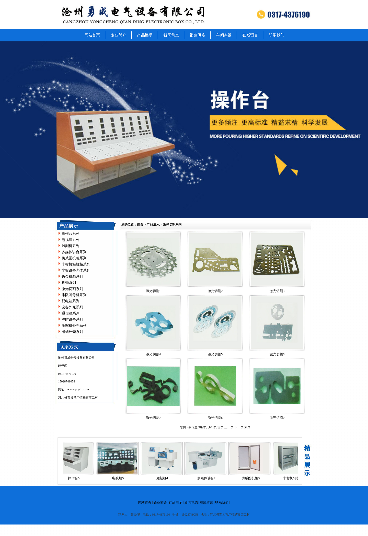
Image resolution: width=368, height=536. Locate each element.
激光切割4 (153, 354)
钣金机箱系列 (72, 276)
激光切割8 (215, 418)
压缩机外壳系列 (74, 326)
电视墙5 (120, 478)
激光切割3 (277, 291)
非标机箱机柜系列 (76, 264)
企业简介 (160, 502)
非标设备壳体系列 (76, 270)
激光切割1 (153, 291)
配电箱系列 (70, 301)
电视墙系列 (70, 240)
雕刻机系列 (70, 246)
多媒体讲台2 (209, 478)
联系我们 (221, 502)
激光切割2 (215, 291)
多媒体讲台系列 (74, 252)
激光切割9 (277, 418)
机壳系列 (69, 283)
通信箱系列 (70, 313)
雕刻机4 (165, 478)
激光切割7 (153, 418)
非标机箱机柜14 (297, 478)
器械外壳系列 (72, 332)
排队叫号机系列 (74, 295)
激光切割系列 (72, 289)
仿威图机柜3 (253, 478)
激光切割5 (215, 354)
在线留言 (206, 502)
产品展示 (153, 224)
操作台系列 (70, 234)
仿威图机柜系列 (74, 258)
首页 (140, 224)
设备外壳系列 (72, 307)
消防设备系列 (72, 319)
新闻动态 (191, 502)
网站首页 (144, 502)
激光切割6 (277, 354)
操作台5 (76, 478)
